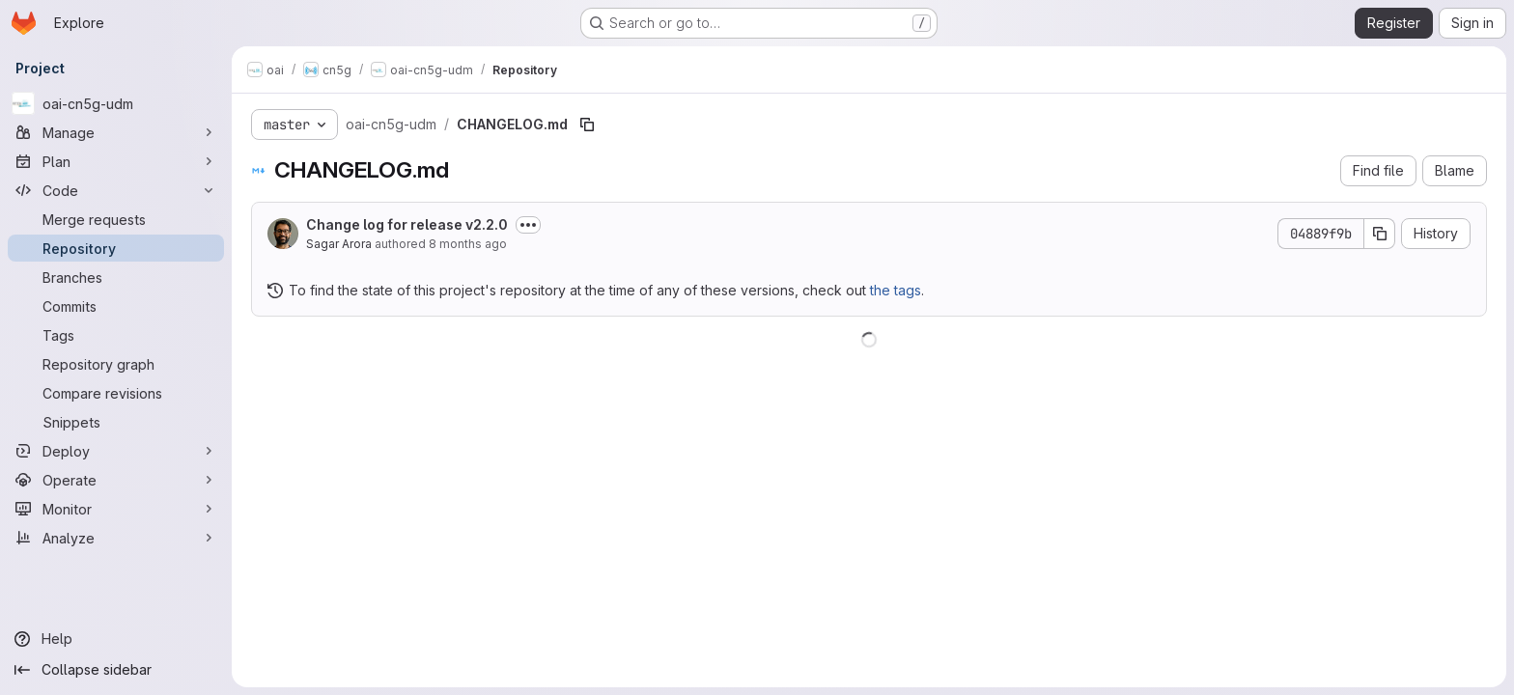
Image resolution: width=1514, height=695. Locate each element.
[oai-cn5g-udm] (116, 103)
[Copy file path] (587, 124)
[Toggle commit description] (528, 225)
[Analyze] (116, 537)
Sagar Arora (339, 243)
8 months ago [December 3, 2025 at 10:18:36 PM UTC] (468, 243)
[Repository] (116, 248)
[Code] (116, 190)
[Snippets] (116, 421)
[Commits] (116, 306)
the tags (895, 290)
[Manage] (116, 132)
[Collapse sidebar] (116, 669)
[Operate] (116, 479)
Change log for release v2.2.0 (407, 224)
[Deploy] (116, 450)
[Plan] (116, 161)
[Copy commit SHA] (1379, 233)
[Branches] (116, 277)
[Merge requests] (116, 219)
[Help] (116, 639)
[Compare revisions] (116, 392)
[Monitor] (116, 508)
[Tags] (116, 334)
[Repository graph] (116, 363)
